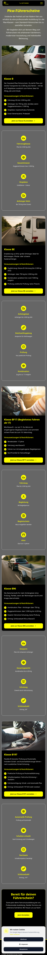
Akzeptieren (23, 949)
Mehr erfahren (15, 934)
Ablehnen (23, 939)
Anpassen (23, 944)
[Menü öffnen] (41, 3)
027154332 (24, 3)
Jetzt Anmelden (23, 917)
